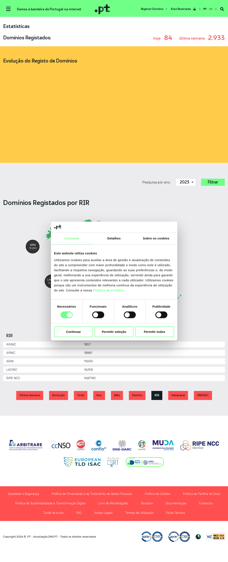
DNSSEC (203, 395)
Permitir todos (154, 331)
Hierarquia (178, 395)
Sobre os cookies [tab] (156, 238)
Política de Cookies (108, 290)
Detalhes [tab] (114, 238)
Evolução (58, 395)
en (210, 9)
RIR (157, 395)
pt (205, 9)
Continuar (73, 331)
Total (80, 395)
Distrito (137, 395)
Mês (117, 395)
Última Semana (29, 395)
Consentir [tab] (71, 238)
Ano (99, 395)
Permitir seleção (114, 331)
